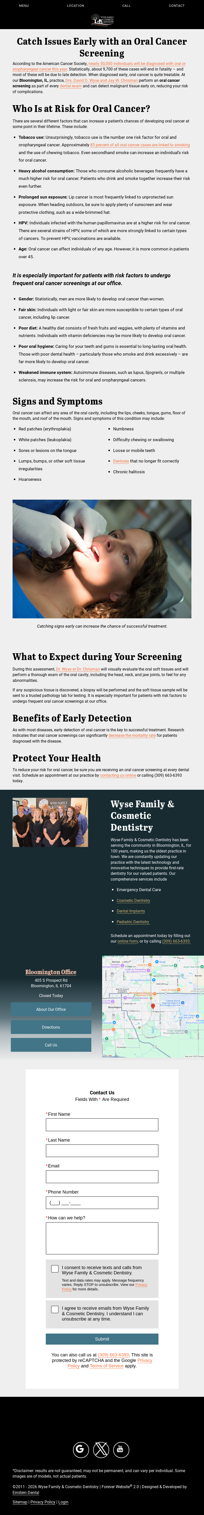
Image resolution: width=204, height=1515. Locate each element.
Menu (24, 5)
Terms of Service (107, 1365)
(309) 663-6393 (113, 1354)
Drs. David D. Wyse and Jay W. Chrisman (101, 80)
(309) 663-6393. (176, 941)
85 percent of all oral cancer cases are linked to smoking (140, 144)
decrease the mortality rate (132, 735)
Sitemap (20, 1501)
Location (75, 5)
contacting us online (118, 775)
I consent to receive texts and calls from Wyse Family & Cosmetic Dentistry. (107, 1278)
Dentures (121, 461)
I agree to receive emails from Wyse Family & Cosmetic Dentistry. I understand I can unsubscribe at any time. (105, 1314)
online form (127, 941)
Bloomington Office (50, 971)
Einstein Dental (26, 1492)
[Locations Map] (153, 1006)
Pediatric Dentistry (133, 921)
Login (63, 1501)
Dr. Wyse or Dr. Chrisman (78, 669)
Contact (177, 5)
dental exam (71, 85)
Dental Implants (131, 910)
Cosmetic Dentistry (133, 900)
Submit (102, 1339)
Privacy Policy (42, 1501)
